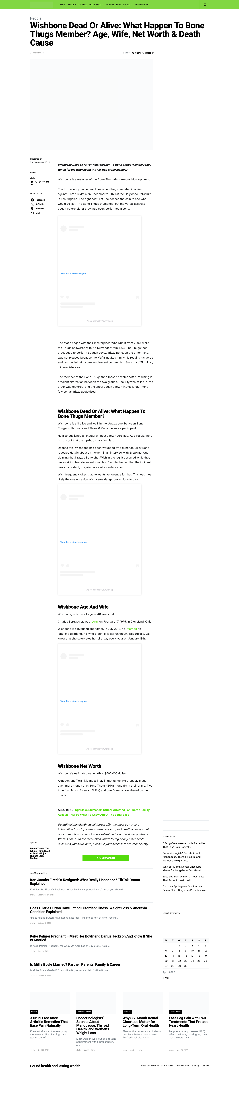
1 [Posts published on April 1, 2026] (179, 945)
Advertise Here (141, 4)
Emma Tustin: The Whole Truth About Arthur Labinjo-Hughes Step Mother (40, 853)
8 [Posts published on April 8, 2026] (179, 950)
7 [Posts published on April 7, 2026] (172, 950)
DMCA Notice (167, 1065)
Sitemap (195, 1065)
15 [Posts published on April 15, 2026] (179, 955)
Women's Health (84, 1012)
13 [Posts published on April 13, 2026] (166, 955)
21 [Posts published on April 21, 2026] (172, 960)
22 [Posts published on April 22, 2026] (179, 960)
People (35, 18)
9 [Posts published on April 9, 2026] (186, 950)
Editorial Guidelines (150, 1065)
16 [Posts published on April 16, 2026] (185, 955)
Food (118, 4)
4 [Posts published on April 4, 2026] (199, 945)
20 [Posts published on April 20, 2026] (166, 960)
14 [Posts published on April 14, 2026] (172, 955)
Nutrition (110, 4)
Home (62, 4)
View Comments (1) (106, 858)
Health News (95, 4)
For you (126, 4)
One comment (38, 53)
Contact (205, 1065)
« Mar (166, 977)
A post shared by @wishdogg (100, 321)
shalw (32, 178)
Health (71, 4)
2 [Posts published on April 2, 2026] (186, 945)
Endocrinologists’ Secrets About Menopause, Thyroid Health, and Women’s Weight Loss (182, 857)
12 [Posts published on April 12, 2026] (205, 950)
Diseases (83, 4)
